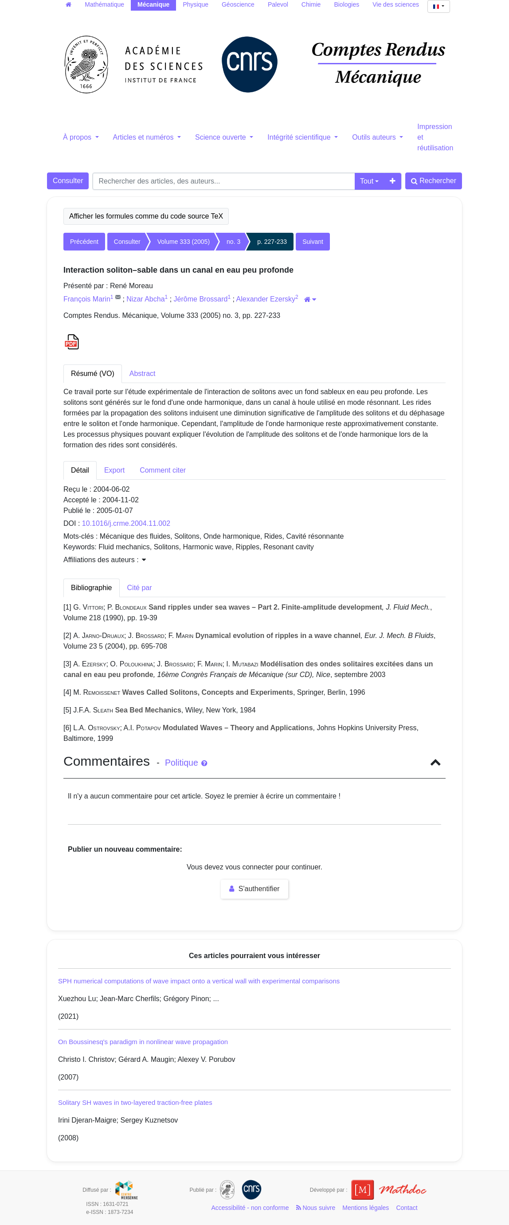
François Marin (86, 299)
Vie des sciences (395, 4)
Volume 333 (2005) (183, 241)
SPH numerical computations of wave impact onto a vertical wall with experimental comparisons (199, 981)
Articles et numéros (144, 137)
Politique (186, 762)
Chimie (311, 4)
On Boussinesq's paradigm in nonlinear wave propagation (143, 1041)
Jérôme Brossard (201, 299)
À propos (78, 137)
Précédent (84, 241)
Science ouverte (221, 137)
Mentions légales (365, 1207)
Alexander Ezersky (265, 299)
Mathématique (104, 4)
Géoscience (238, 4)
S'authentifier (254, 888)
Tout (366, 181)
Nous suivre (316, 1207)
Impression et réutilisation (435, 137)
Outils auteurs (375, 137)
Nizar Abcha (145, 299)
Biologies (346, 4)
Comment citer (163, 470)
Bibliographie (91, 587)
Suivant (312, 241)
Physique (195, 4)
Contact (406, 1207)
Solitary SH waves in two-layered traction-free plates (135, 1102)
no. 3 (233, 241)
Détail (80, 470)
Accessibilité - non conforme (250, 1207)
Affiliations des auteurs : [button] (104, 560)
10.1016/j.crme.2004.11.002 (126, 523)
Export (114, 470)
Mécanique (153, 4)
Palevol (278, 4)
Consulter (68, 180)
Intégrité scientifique (300, 137)
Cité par (139, 587)
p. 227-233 (272, 241)
